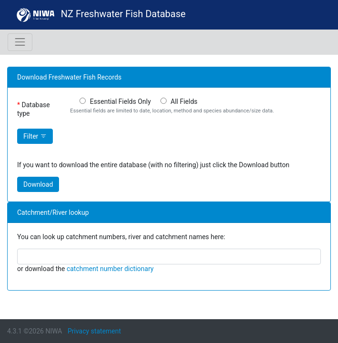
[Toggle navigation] (20, 41)
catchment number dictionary (110, 268)
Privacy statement (94, 331)
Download (38, 184)
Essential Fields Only (120, 101)
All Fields (184, 101)
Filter (35, 136)
